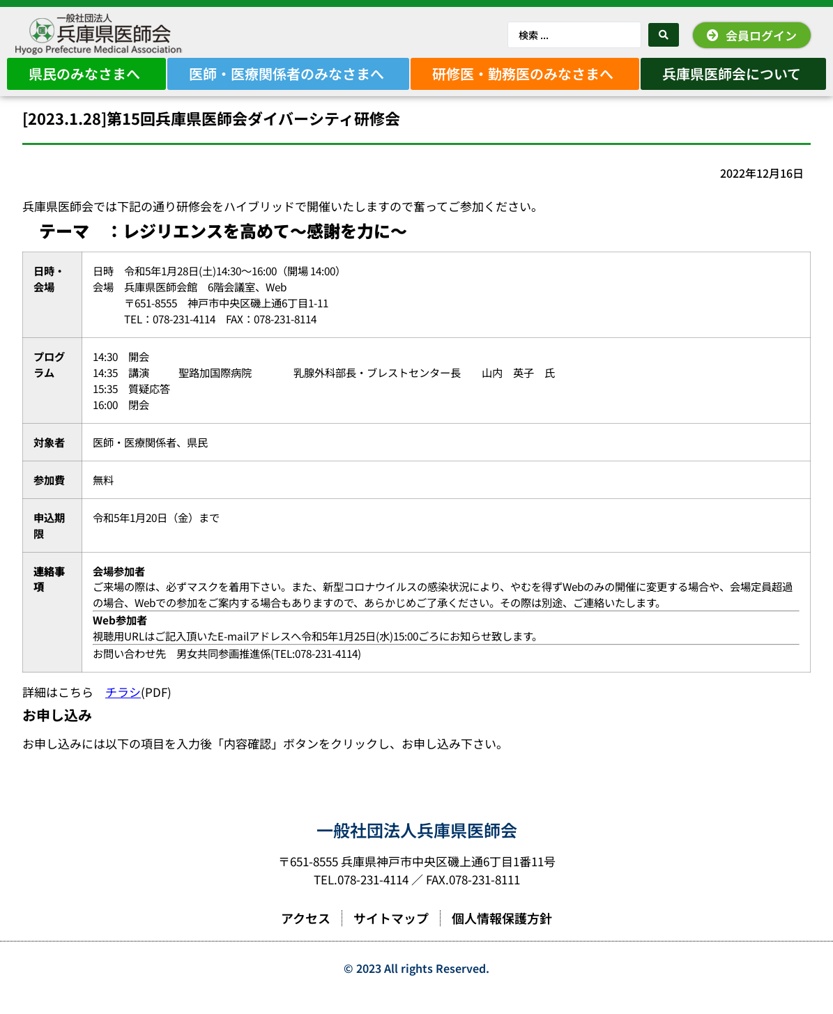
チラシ (123, 711)
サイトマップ (391, 937)
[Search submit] (663, 35)
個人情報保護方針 (502, 937)
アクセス (305, 937)
